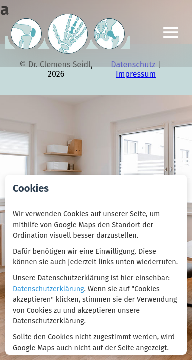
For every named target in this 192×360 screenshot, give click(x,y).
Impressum (136, 74)
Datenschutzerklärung (48, 289)
